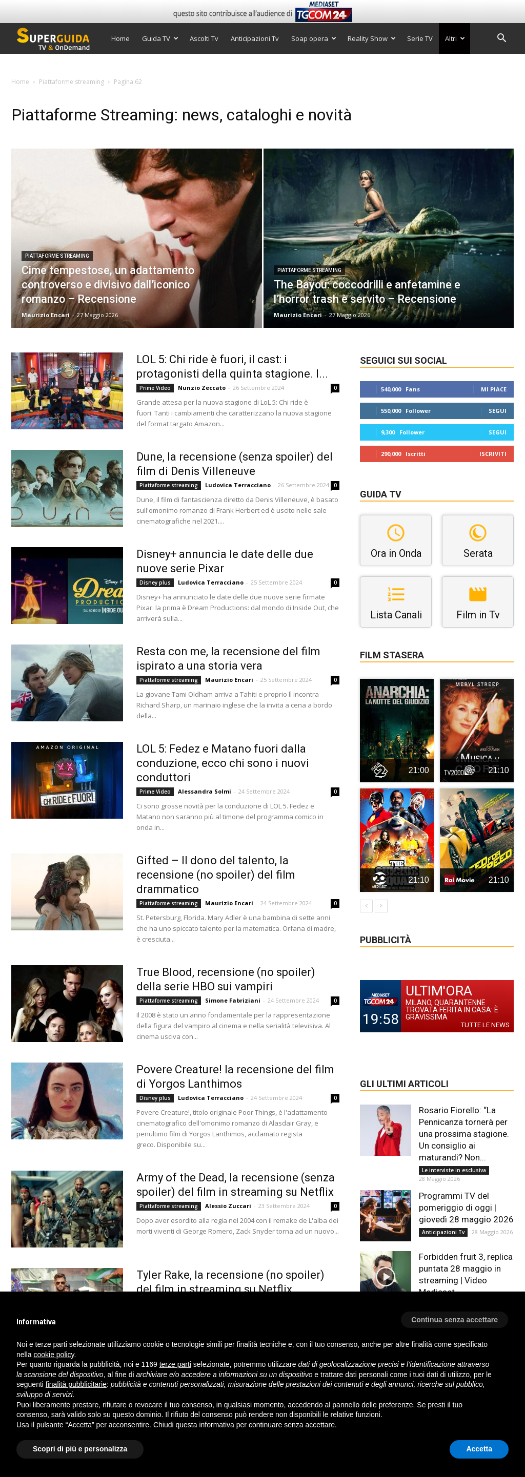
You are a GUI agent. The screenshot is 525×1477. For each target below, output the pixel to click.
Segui (498, 410)
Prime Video (155, 387)
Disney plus (155, 582)
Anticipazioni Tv (255, 38)
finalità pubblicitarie (76, 1384)
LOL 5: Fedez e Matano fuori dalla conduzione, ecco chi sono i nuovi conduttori (222, 763)
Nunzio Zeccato (202, 387)
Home (120, 38)
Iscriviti (493, 453)
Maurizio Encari (46, 315)
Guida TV (160, 38)
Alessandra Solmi (204, 791)
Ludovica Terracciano (238, 485)
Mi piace (494, 389)
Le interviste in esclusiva (454, 1170)
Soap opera (313, 38)
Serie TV (420, 38)
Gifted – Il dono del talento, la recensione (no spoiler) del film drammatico (215, 875)
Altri (455, 38)
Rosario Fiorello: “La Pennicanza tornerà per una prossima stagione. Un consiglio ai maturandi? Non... (464, 1133)
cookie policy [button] (53, 1354)
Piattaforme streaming (71, 81)
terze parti (175, 1364)
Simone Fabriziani (232, 1000)
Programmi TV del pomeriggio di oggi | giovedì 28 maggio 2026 (466, 1207)
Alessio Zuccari (228, 1206)
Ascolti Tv (204, 38)
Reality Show (372, 38)
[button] (501, 39)
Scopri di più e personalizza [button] (80, 1449)
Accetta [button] (479, 1449)
